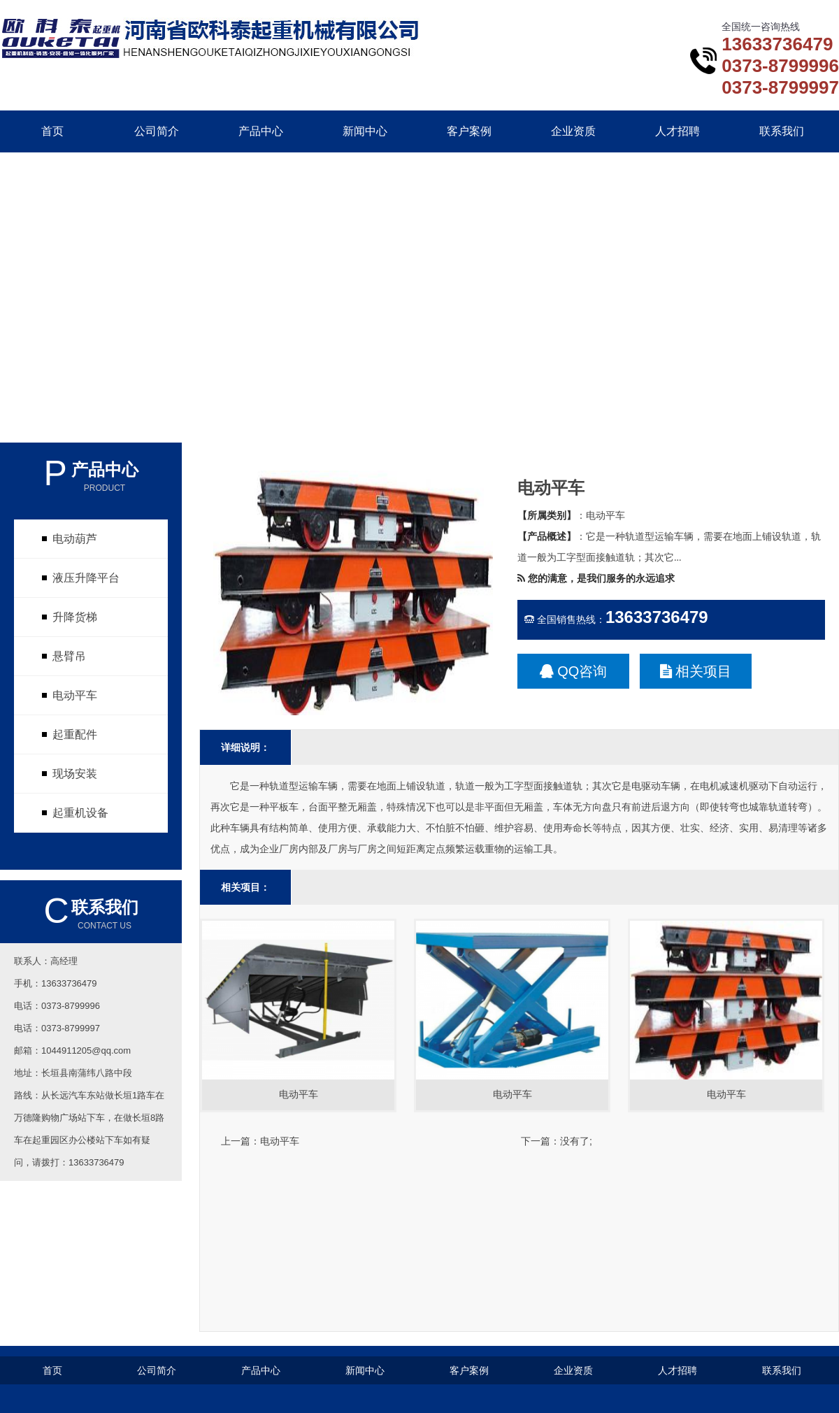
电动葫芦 (74, 539)
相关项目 (696, 671)
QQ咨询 (574, 671)
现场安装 (74, 774)
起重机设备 (80, 813)
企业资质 (573, 131)
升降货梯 (74, 617)
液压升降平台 (86, 578)
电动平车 (74, 695)
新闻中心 (365, 131)
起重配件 (74, 734)
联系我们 (781, 131)
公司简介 (156, 131)
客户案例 (469, 131)
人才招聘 (677, 131)
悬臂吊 (69, 656)
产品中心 (260, 131)
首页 (52, 131)
